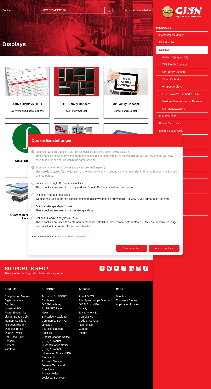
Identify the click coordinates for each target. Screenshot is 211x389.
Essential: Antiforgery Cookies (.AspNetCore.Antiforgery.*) (108, 172)
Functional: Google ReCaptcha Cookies (85, 185)
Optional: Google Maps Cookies (64, 209)
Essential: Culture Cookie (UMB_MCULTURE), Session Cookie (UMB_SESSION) (108, 156)
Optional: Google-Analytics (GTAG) (108, 222)
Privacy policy (78, 236)
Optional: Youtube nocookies (103, 197)
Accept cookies (164, 248)
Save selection (131, 248)
